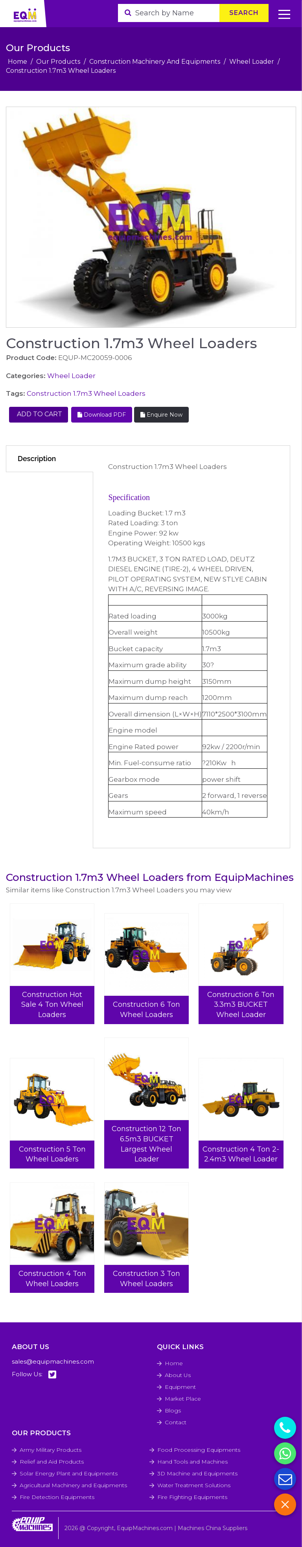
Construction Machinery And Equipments (154, 61)
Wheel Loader (251, 61)
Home (17, 61)
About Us (178, 1375)
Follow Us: (34, 1374)
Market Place (183, 1398)
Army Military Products (50, 1449)
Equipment (180, 1386)
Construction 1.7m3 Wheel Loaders (86, 393)
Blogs (173, 1410)
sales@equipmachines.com (53, 1361)
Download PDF (101, 414)
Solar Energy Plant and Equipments (69, 1473)
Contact (175, 1422)
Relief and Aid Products (52, 1461)
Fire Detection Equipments (57, 1497)
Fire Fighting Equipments (192, 1497)
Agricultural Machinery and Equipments (73, 1485)
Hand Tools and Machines (192, 1461)
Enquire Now (161, 414)
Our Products (58, 61)
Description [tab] (37, 458)
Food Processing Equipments (198, 1449)
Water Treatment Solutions (193, 1485)
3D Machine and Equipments (197, 1473)
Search (244, 13)
